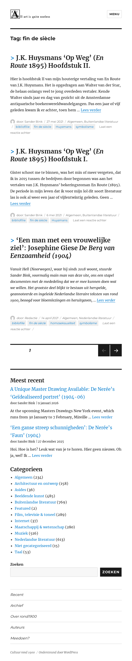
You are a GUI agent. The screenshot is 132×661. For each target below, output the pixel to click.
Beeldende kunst (29, 496)
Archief (16, 605)
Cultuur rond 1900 (22, 652)
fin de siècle (42, 126)
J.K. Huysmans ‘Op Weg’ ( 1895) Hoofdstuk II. (57, 62)
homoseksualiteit (62, 323)
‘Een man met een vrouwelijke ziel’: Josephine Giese (62, 248)
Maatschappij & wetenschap (39, 527)
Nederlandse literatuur (95, 318)
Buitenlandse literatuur (101, 121)
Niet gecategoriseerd (33, 545)
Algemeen (75, 121)
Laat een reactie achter (89, 220)
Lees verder (91, 110)
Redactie (31, 318)
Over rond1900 (23, 616)
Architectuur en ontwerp (36, 483)
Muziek (21, 533)
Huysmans (63, 126)
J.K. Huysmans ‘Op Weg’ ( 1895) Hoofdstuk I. (57, 155)
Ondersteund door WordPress (58, 652)
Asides (20, 489)
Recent (16, 595)
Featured (23, 508)
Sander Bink (34, 121)
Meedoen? (19, 638)
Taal (18, 552)
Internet (22, 521)
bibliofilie (23, 126)
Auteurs (17, 627)
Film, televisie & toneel (35, 514)
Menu (114, 14)
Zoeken (16, 564)
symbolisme (85, 126)
